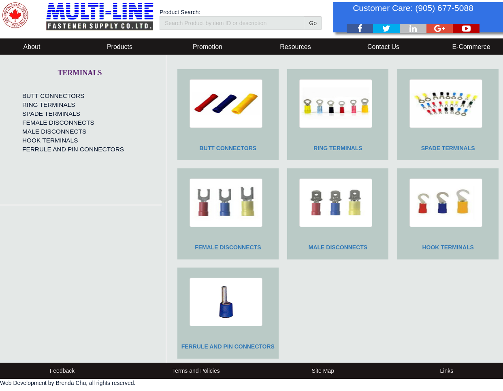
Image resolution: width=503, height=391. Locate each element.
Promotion (207, 46)
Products (119, 46)
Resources (295, 46)
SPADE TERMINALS (51, 113)
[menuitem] (71, 95)
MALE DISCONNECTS (54, 131)
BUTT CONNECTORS (53, 95)
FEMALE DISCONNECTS (58, 122)
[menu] (71, 122)
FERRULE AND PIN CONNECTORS (73, 149)
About (31, 46)
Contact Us (383, 46)
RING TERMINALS (48, 104)
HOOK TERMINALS (50, 140)
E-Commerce (471, 46)
